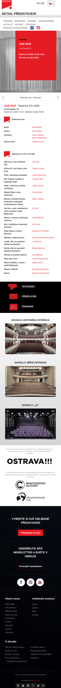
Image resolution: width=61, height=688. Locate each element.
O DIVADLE (10, 618)
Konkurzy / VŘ (11, 651)
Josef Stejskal (38, 135)
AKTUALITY (8, 24)
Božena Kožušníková (40, 273)
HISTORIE (19, 24)
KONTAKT (9, 633)
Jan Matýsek (37, 255)
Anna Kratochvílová (40, 259)
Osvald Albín (37, 192)
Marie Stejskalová (39, 138)
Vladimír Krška (38, 168)
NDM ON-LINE (11, 615)
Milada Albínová (38, 248)
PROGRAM (7, 21)
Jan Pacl (35, 162)
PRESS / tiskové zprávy (14, 647)
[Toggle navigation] (51, 3)
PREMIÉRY (31, 21)
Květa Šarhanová (39, 175)
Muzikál (35, 615)
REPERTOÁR (20, 21)
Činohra (35, 608)
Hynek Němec (38, 218)
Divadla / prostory (12, 654)
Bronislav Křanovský (40, 269)
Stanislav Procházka (40, 231)
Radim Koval (37, 263)
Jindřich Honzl (38, 142)
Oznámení (35, 658)
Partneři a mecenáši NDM (41, 654)
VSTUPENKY (28, 286)
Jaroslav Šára (37, 179)
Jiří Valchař (36, 242)
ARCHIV (8, 629)
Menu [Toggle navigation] (40, 3)
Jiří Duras (36, 224)
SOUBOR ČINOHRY (46, 21)
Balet (34, 611)
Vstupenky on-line (30, 532)
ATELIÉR (9, 626)
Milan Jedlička (38, 199)
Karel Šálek (37, 127)
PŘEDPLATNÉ (29, 296)
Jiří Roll (35, 208)
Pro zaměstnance (12, 658)
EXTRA (8, 622)
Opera (34, 604)
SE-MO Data (35, 680)
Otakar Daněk (38, 186)
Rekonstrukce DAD (38, 651)
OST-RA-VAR (30, 24)
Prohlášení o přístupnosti (17, 661)
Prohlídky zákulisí (38, 647)
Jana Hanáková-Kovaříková (43, 238)
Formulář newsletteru (30, 566)
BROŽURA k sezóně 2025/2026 (15, 28)
